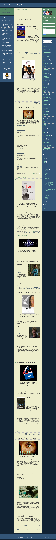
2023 (45, 154)
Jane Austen (46, 87)
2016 (45, 162)
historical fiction (46, 80)
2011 (45, 204)
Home (28, 529)
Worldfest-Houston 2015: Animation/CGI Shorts (27, 438)
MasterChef (46, 100)
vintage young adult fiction (48, 145)
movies (39, 103)
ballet (45, 50)
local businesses (46, 94)
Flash (18, 139)
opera (45, 112)
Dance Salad (47, 195)
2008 (45, 208)
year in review (46, 149)
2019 (45, 158)
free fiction (45, 76)
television (45, 136)
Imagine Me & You (21, 57)
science (45, 124)
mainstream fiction (47, 98)
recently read (46, 121)
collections (45, 62)
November (47, 166)
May (46, 174)
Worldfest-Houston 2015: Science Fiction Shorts (28, 236)
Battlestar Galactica (47, 52)
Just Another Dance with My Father (24, 148)
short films (32, 174)
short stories (35, 53)
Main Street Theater (47, 97)
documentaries (46, 70)
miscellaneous (46, 104)
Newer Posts (17, 529)
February (46, 198)
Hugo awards (46, 83)
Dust (17, 134)
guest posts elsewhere (47, 77)
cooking (45, 66)
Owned (18, 157)
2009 (45, 207)
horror (45, 81)
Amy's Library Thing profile (6, 12)
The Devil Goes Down (21, 130)
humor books (46, 84)
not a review (46, 111)
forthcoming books (47, 74)
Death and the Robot (21, 125)
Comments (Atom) (22, 531)
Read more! (18, 50)
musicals (45, 107)
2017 (45, 161)
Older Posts (39, 529)
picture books (46, 115)
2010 (45, 205)
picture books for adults (47, 117)
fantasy (27, 53)
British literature (46, 57)
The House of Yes (48, 194)
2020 (45, 157)
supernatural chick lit (47, 135)
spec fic (39, 53)
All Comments (46, 42)
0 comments (36, 52)
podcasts (45, 118)
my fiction (45, 108)
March (46, 197)
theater (45, 138)
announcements (46, 46)
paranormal (46, 114)
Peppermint (19, 161)
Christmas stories (46, 60)
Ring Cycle (45, 122)
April (46, 176)
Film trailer (18, 333)
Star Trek (45, 132)
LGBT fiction (46, 91)
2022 (45, 155)
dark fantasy (46, 69)
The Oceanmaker (20, 153)
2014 (45, 201)
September (47, 169)
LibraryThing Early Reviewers (48, 93)
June (46, 173)
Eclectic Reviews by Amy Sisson (14, 5)
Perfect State (19, 166)
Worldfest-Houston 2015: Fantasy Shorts (26, 179)
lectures (45, 90)
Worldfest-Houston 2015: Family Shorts (26, 362)
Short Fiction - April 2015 (22, 11)
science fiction (30, 53)
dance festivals (46, 67)
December (47, 165)
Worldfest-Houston (37, 174)
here (45, 18)
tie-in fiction (46, 139)
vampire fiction (46, 142)
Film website (19, 272)
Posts (45, 40)
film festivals (28, 174)
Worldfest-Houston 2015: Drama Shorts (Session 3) (28, 292)
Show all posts (4, 9)
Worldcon (45, 146)
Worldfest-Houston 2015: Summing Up (25, 107)
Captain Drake (46, 59)
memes (45, 101)
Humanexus (19, 144)
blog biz (45, 53)
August (46, 170)
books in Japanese (47, 56)
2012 (45, 203)
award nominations (47, 49)
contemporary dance (47, 63)
